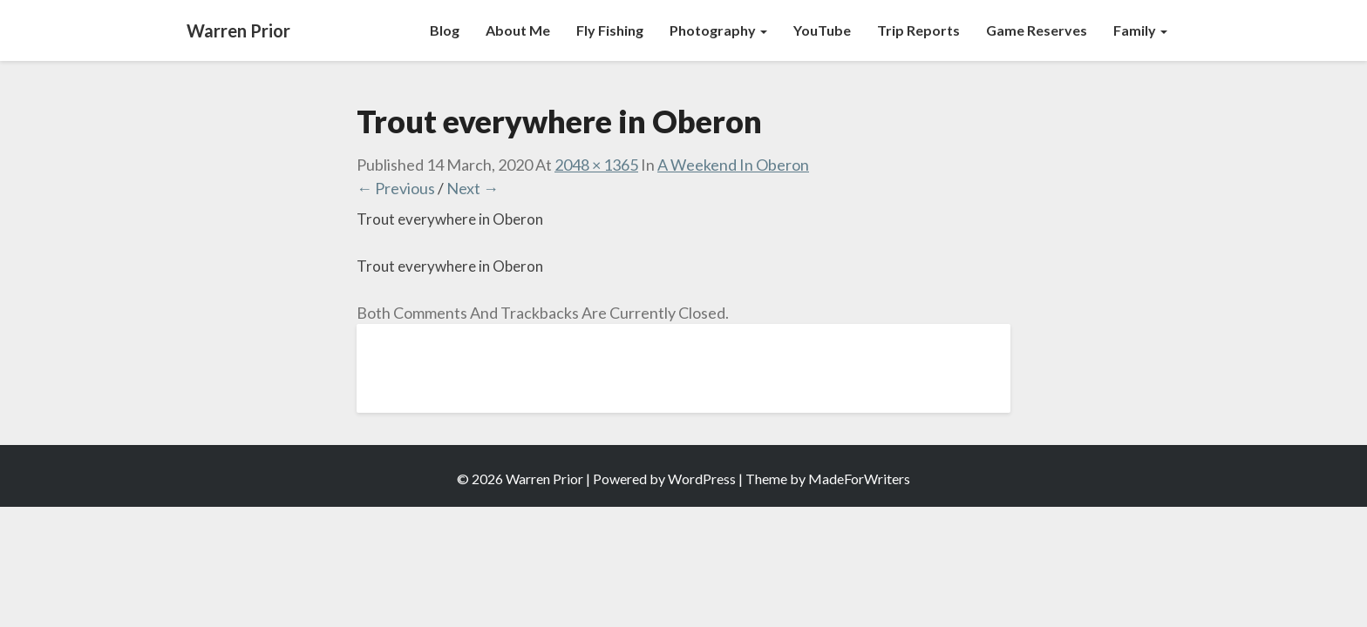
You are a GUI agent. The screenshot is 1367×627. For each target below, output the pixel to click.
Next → (472, 188)
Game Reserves (1036, 30)
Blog (444, 30)
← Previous (396, 188)
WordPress (702, 478)
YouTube (822, 30)
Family (1140, 30)
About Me (518, 30)
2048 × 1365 (596, 164)
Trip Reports (918, 30)
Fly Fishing (609, 30)
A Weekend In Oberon (733, 164)
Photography (718, 30)
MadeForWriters (859, 478)
